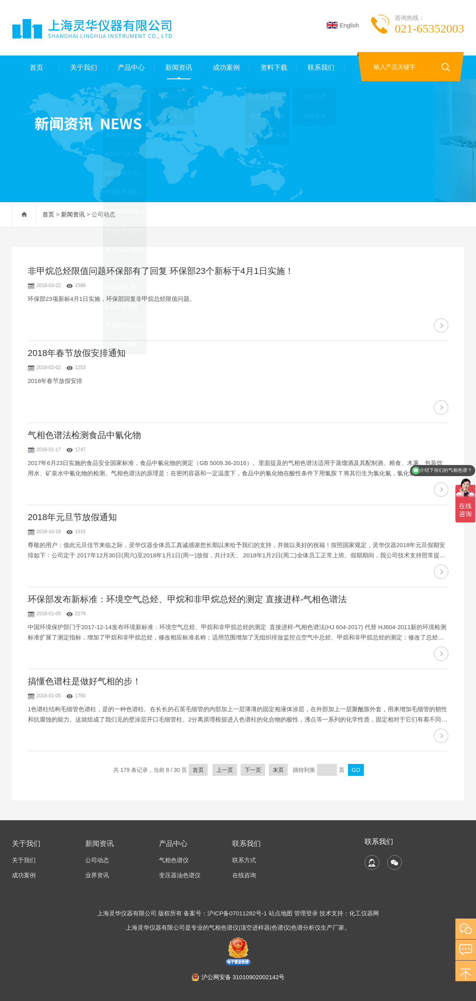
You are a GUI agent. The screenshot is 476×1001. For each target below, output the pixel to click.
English (343, 25)
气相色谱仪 (174, 860)
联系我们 (320, 67)
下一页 (253, 770)
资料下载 (273, 67)
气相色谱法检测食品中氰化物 (84, 435)
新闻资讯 (177, 67)
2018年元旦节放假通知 (72, 517)
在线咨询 (244, 875)
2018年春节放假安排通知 (77, 353)
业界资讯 (97, 875)
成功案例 (225, 67)
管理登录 (306, 913)
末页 (278, 770)
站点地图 (280, 913)
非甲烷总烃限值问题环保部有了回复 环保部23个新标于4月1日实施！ (161, 271)
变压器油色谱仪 (180, 875)
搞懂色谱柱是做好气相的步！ (84, 681)
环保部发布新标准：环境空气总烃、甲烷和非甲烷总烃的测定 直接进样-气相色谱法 (187, 599)
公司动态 (97, 860)
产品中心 (130, 67)
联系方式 (244, 860)
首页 (35, 67)
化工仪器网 (364, 913)
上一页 (224, 770)
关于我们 (83, 67)
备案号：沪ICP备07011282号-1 (226, 913)
